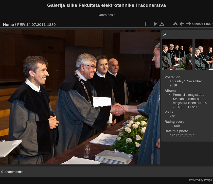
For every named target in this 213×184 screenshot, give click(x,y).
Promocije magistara (188, 95)
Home (8, 24)
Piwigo (208, 179)
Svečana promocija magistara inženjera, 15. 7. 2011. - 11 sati (190, 103)
